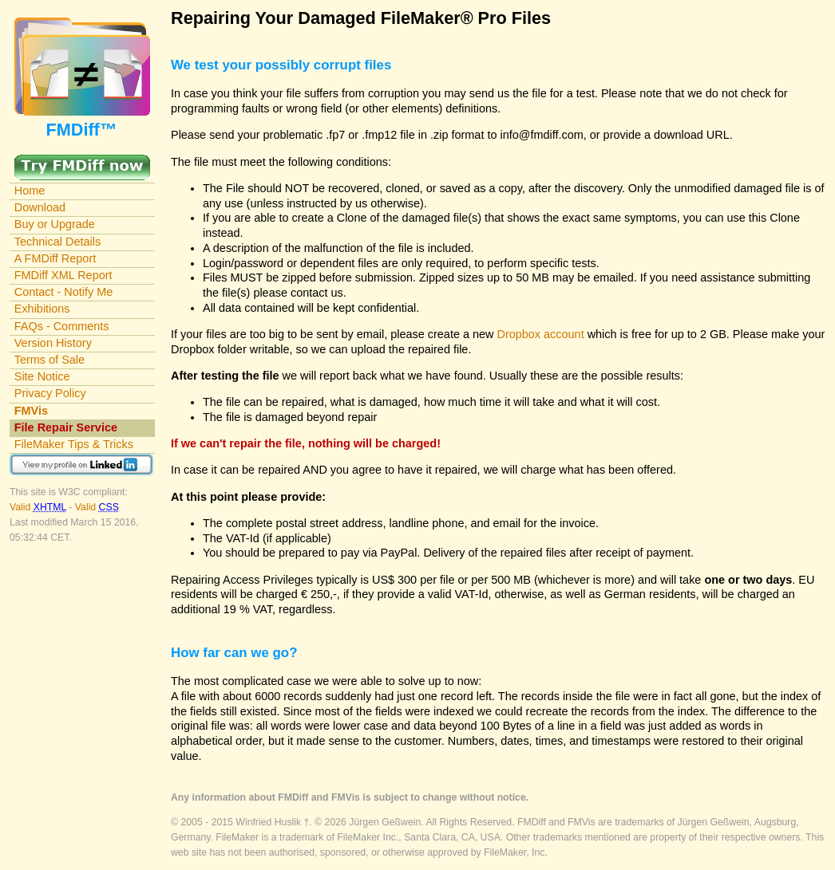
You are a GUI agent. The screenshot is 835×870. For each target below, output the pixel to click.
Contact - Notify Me (63, 291)
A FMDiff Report (55, 258)
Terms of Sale (49, 359)
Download (39, 207)
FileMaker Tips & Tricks (73, 444)
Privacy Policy (50, 393)
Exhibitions (42, 308)
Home (30, 190)
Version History (53, 343)
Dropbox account (540, 334)
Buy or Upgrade (54, 224)
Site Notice (42, 376)
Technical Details (57, 241)
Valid (39, 507)
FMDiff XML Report (63, 275)
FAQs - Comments (61, 326)
